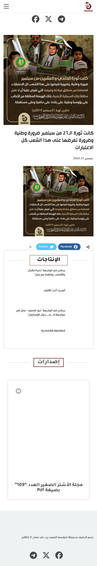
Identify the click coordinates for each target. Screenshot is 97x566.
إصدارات (48, 362)
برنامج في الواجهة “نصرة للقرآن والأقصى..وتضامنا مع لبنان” (46, 272)
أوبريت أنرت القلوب (54, 290)
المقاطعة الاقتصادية (53, 330)
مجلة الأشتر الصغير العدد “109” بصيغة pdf (49, 488)
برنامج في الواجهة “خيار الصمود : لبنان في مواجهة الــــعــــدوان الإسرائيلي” (40, 312)
